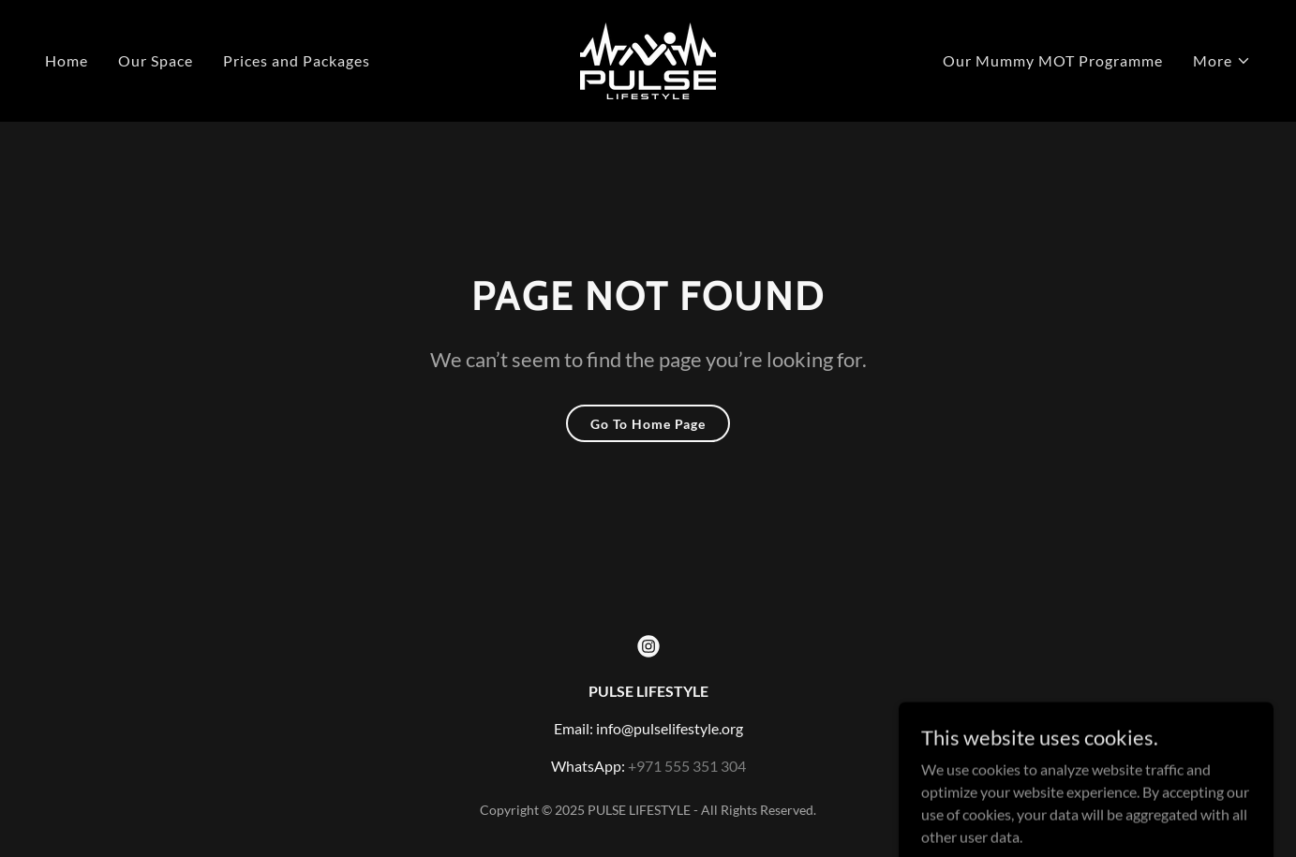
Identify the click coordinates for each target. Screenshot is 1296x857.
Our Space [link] (155, 60)
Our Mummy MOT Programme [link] (1053, 60)
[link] (648, 58)
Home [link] (66, 60)
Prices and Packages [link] (296, 60)
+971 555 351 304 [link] (687, 766)
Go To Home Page (648, 424)
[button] (1222, 61)
